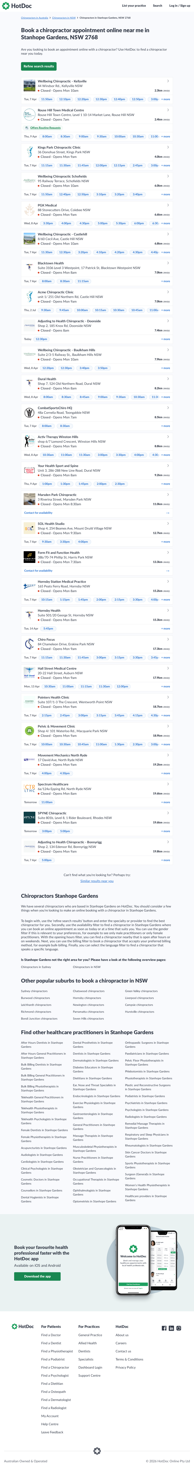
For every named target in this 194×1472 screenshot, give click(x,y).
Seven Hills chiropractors (88, 1018)
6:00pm (139, 223)
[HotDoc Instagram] (178, 1328)
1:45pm (83, 484)
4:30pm (84, 223)
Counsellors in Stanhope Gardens (41, 1190)
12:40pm (119, 99)
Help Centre (49, 1424)
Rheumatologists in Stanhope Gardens (149, 1145)
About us (122, 1335)
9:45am (64, 310)
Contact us (123, 1351)
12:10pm (65, 99)
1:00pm (47, 484)
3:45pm (156, 657)
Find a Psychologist (55, 1375)
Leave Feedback (52, 1432)
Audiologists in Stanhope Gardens (42, 1155)
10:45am (136, 310)
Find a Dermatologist (56, 1400)
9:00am (83, 136)
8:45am (84, 397)
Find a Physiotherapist (57, 1351)
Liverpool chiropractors (139, 998)
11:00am (156, 136)
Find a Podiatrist (53, 1359)
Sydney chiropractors (34, 991)
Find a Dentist (51, 1343)
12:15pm (119, 165)
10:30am (138, 136)
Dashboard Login (90, 1367)
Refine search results (39, 66)
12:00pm (101, 165)
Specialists (85, 1359)
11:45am (83, 165)
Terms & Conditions (129, 1359)
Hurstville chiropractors (139, 1011)
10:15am (100, 310)
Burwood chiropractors (35, 998)
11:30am (65, 165)
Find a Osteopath (53, 1391)
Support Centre (89, 1375)
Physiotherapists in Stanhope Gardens (148, 1078)
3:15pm (119, 657)
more (165, 99)
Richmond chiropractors (36, 1011)
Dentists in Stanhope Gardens (91, 1053)
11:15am (46, 165)
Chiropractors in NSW (64, 18)
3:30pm (48, 223)
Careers (121, 1343)
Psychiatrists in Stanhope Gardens (146, 1103)
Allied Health (87, 1343)
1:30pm (65, 484)
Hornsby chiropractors (87, 998)
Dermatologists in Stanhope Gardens (96, 1060)
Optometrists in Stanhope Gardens (94, 1201)
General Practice (90, 1335)
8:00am (47, 136)
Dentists (84, 1351)
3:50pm (103, 368)
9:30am (101, 136)
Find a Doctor (51, 1335)
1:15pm (65, 599)
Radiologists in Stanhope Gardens (146, 1117)
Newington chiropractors (88, 1005)
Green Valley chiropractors (141, 991)
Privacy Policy (126, 1367)
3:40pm (137, 194)
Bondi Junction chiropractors (39, 1018)
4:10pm (101, 252)
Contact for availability (97, 513)
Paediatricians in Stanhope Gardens (147, 1053)
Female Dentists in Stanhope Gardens (44, 1130)
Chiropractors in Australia (34, 18)
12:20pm (83, 99)
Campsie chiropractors (139, 1005)
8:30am (65, 136)
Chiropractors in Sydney (36, 967)
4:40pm (156, 252)
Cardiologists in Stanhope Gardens (42, 1161)
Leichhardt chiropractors (36, 1005)
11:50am (46, 99)
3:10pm (101, 194)
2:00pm (101, 484)
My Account (50, 1416)
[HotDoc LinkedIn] (171, 1328)
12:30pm (101, 99)
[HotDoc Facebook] (164, 1328)
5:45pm (48, 628)
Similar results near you (97, 881)
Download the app (37, 1276)
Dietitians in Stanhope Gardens (92, 1078)
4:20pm (119, 252)
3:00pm (156, 99)
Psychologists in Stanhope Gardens (147, 1110)
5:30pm (121, 223)
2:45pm (137, 165)
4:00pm (66, 223)
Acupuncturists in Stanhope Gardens (44, 1148)
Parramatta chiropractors (88, 1011)
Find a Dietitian (52, 1383)
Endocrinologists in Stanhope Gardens (96, 1096)
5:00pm (103, 223)
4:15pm (137, 715)
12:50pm (137, 99)
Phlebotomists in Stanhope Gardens (147, 1071)
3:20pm (119, 194)
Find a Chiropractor (55, 1367)
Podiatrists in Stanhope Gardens (145, 1096)
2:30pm (120, 484)
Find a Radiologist (53, 1408)
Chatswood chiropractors (88, 991)
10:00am (119, 136)
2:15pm (119, 599)
